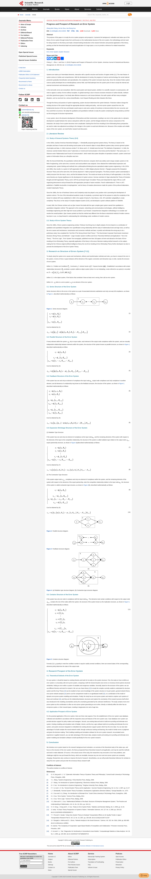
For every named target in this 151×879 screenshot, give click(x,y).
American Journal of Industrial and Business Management (64, 20)
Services (87, 9)
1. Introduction (53, 70)
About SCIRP (73, 854)
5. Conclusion (53, 742)
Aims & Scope (25, 24)
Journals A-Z (52, 856)
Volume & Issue (92, 867)
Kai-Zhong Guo (71, 28)
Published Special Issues (28, 56)
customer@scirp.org (28, 109)
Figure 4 (73, 442)
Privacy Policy (120, 867)
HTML (73, 31)
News (67, 9)
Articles (35, 9)
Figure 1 (50, 294)
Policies (119, 854)
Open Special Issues (26, 52)
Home (24, 9)
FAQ (89, 864)
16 (60, 699)
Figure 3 (121, 383)
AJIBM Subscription (24, 71)
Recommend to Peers (25, 81)
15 (104, 693)
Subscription (91, 859)
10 (48, 801)
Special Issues (72, 870)
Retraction (119, 864)
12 (90, 688)
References (51, 772)
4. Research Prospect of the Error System (65, 671)
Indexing (23, 46)
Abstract (50, 34)
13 (65, 691)
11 (48, 807)
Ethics (22, 43)
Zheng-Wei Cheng (52, 28)
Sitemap (50, 864)
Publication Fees (26, 41)
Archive (23, 30)
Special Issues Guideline (28, 60)
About (77, 9)
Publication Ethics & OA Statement (29, 74)
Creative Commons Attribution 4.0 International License (90, 846)
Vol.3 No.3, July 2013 (89, 20)
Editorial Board (26, 32)
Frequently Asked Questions (27, 78)
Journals (46, 9)
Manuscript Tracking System (96, 856)
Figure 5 (126, 602)
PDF (68, 31)
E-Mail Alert (22, 67)
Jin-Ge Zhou (62, 28)
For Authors (24, 35)
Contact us (22, 88)
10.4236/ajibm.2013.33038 (58, 31)
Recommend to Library (25, 85)
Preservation (119, 862)
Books (57, 9)
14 (65, 693)
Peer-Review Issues (74, 864)
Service (91, 854)
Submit (99, 9)
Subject (50, 859)
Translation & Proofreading (96, 862)
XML (77, 31)
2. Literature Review (55, 134)
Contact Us (51, 867)
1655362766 (25, 115)
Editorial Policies (26, 38)
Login (128, 3)
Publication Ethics (121, 859)
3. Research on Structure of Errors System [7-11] (68, 251)
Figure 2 (127, 344)
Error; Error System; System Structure (58, 52)
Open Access (120, 856)
